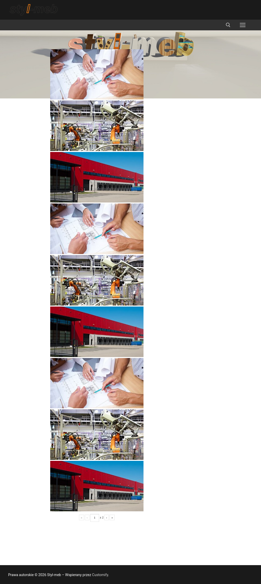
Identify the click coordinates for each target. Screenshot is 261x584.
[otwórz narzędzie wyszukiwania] (228, 25)
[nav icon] (242, 25)
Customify (100, 575)
